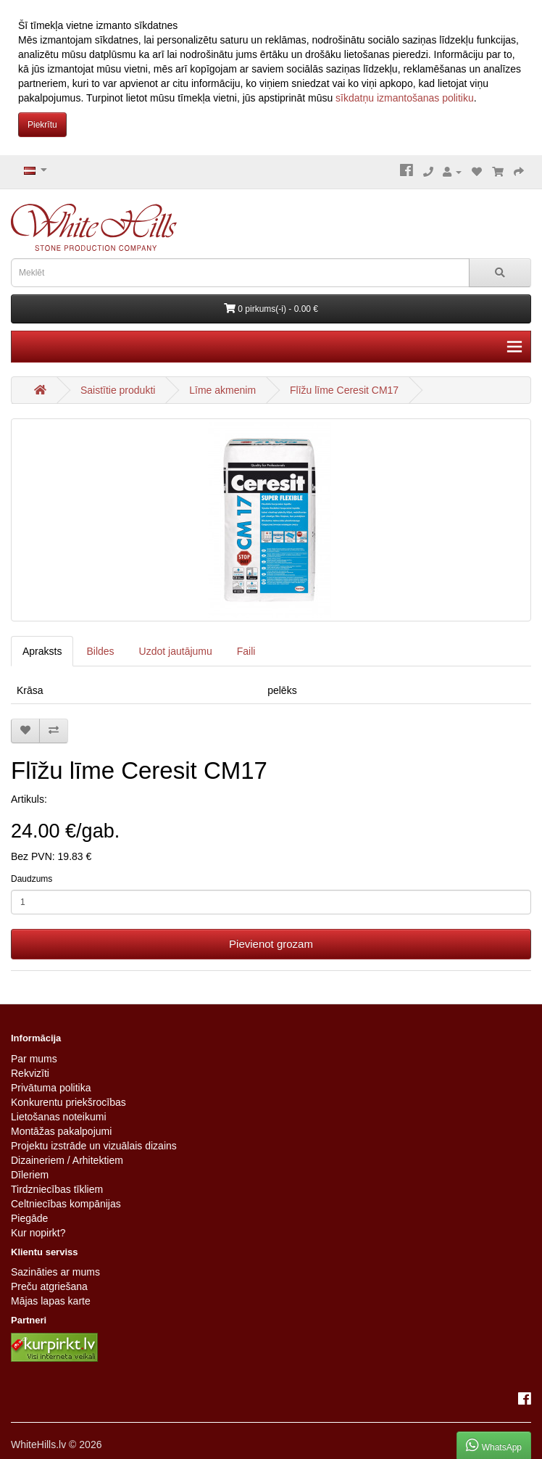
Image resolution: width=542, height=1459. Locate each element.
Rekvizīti (30, 1073)
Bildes (100, 651)
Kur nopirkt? (38, 1233)
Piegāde (29, 1218)
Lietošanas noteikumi (59, 1117)
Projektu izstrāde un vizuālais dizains (94, 1146)
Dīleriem (30, 1175)
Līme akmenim (222, 390)
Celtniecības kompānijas (66, 1204)
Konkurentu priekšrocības (68, 1102)
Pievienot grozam (271, 944)
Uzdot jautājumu (175, 651)
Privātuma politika (51, 1088)
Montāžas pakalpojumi (61, 1131)
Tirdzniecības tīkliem (57, 1189)
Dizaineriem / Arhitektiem (67, 1160)
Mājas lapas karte (51, 1301)
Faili (246, 651)
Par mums (34, 1059)
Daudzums (31, 879)
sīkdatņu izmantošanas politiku (404, 98)
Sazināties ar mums (55, 1272)
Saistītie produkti (118, 390)
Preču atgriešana (49, 1286)
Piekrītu (42, 125)
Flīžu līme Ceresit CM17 (344, 390)
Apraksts (42, 651)
